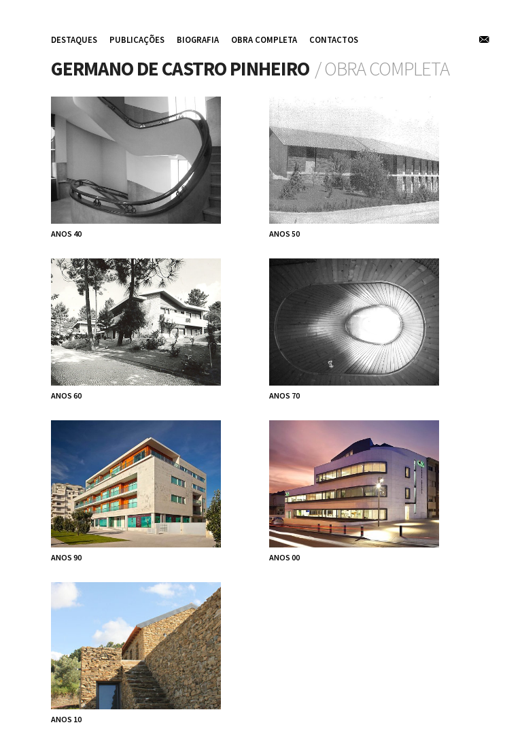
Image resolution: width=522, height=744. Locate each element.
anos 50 (284, 234)
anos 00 (284, 557)
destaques (74, 39)
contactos (333, 39)
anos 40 (66, 234)
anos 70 (284, 395)
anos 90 (66, 557)
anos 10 (66, 719)
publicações (136, 39)
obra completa (264, 39)
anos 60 (66, 395)
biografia (198, 39)
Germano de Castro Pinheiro (180, 68)
